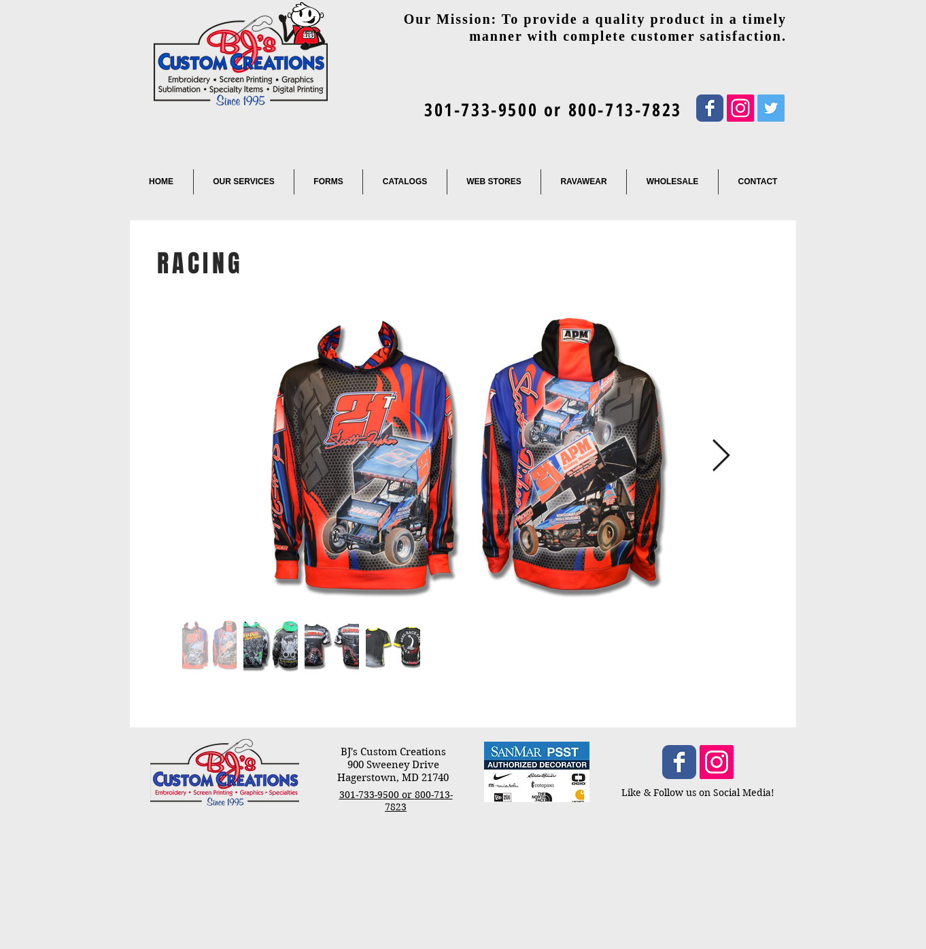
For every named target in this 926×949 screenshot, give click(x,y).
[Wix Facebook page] (709, 108)
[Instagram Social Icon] (740, 108)
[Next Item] (720, 456)
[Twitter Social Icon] (771, 108)
